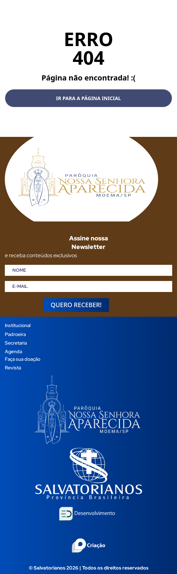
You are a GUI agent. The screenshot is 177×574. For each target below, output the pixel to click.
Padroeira (15, 334)
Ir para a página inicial (88, 98)
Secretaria (16, 342)
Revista (13, 367)
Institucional (18, 325)
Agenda (13, 351)
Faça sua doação (22, 359)
